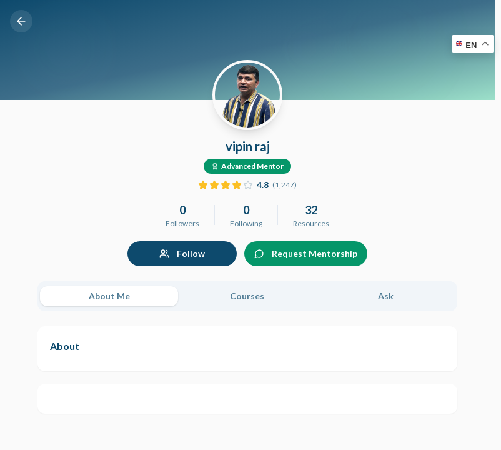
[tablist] (247, 296)
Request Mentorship (305, 253)
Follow (182, 253)
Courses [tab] (247, 296)
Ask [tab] (386, 296)
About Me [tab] (109, 296)
